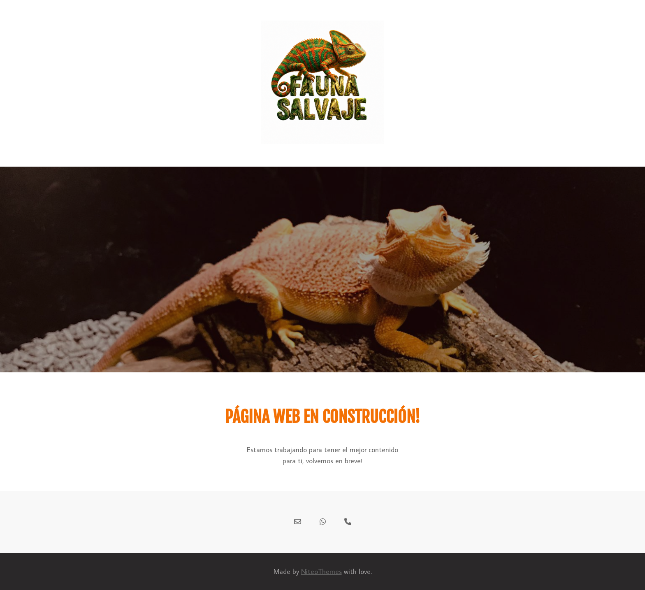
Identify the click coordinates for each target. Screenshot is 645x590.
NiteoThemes (321, 571)
